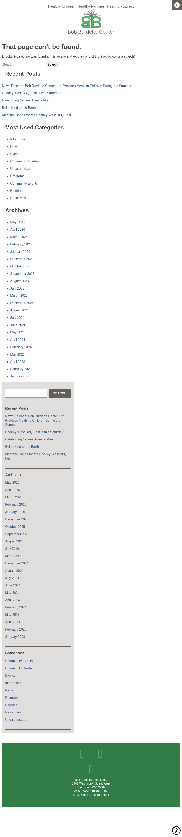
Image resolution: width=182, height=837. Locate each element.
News (14, 146)
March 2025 (19, 295)
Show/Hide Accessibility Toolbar (176, 830)
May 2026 (17, 222)
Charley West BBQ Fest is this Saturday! (31, 93)
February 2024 (21, 347)
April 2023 (17, 362)
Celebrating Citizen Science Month (27, 100)
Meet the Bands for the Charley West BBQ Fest (36, 115)
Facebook (82, 753)
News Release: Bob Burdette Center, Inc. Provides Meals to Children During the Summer (67, 86)
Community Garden (24, 161)
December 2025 (22, 259)
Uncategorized (20, 168)
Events (15, 154)
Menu (177, 5)
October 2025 (20, 266)
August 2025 (19, 281)
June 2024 (18, 325)
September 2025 (22, 273)
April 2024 (17, 339)
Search (59, 393)
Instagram (91, 769)
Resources (18, 198)
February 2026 (21, 244)
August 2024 (19, 310)
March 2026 (19, 237)
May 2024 (17, 332)
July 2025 (17, 288)
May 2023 (17, 354)
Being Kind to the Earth (19, 107)
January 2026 (20, 251)
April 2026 (17, 229)
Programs (17, 176)
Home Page (91, 21)
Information (18, 139)
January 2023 (20, 376)
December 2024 (22, 303)
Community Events (24, 183)
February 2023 (21, 369)
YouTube (100, 753)
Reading (16, 190)
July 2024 (17, 317)
